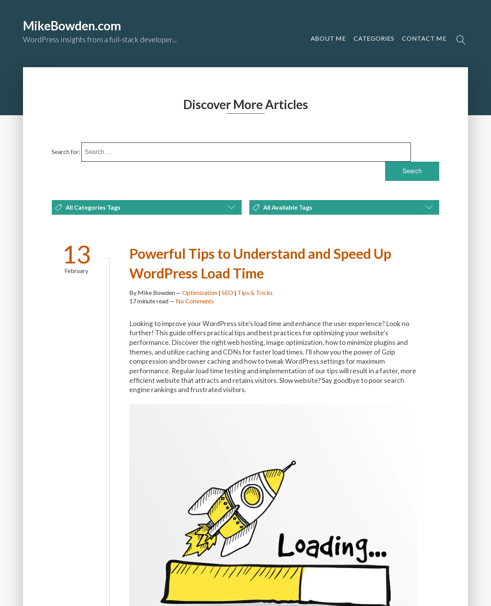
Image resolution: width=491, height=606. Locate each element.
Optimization (199, 292)
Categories (374, 38)
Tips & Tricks (255, 292)
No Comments (195, 301)
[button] (424, 38)
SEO (227, 292)
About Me (328, 38)
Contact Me (424, 38)
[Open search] (461, 40)
